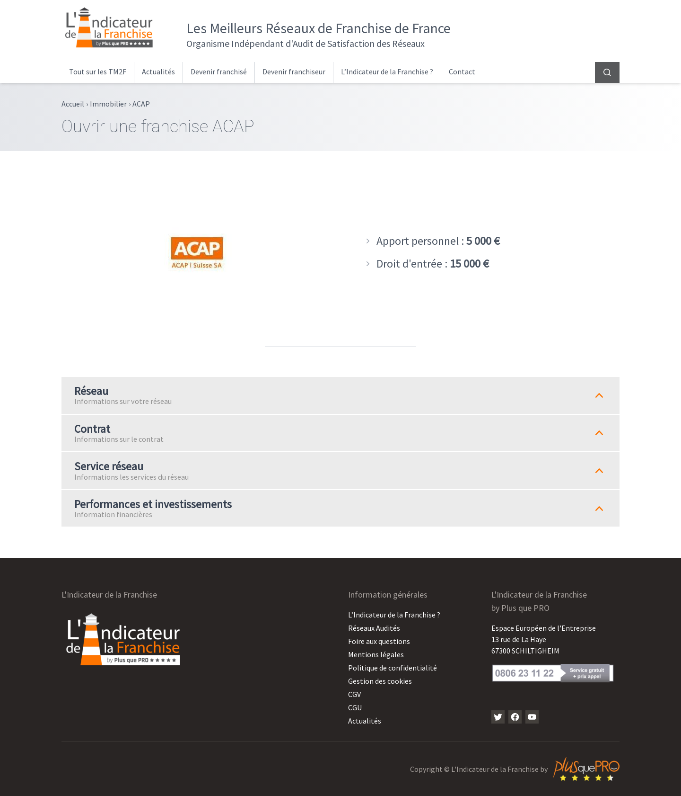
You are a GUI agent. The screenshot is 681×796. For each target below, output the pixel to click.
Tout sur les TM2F (97, 71)
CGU (355, 707)
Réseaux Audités (374, 628)
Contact (462, 71)
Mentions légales (376, 654)
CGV (354, 694)
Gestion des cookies (380, 681)
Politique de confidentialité (392, 667)
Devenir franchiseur (293, 71)
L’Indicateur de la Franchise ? (387, 71)
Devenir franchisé (219, 71)
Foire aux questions (379, 641)
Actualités (158, 71)
